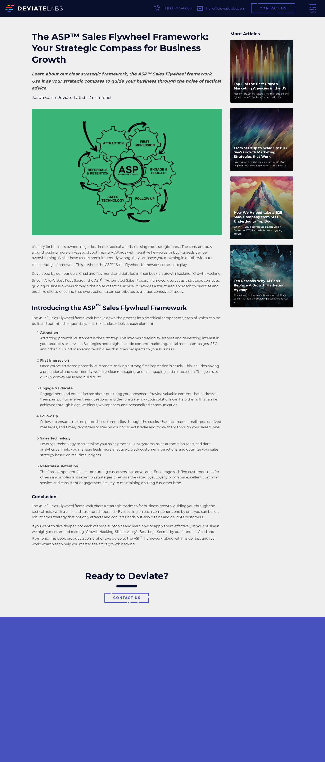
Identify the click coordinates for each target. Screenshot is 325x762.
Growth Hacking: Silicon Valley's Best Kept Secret (127, 532)
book (153, 274)
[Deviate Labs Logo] (34, 8)
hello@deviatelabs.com (221, 8)
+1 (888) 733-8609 (173, 8)
